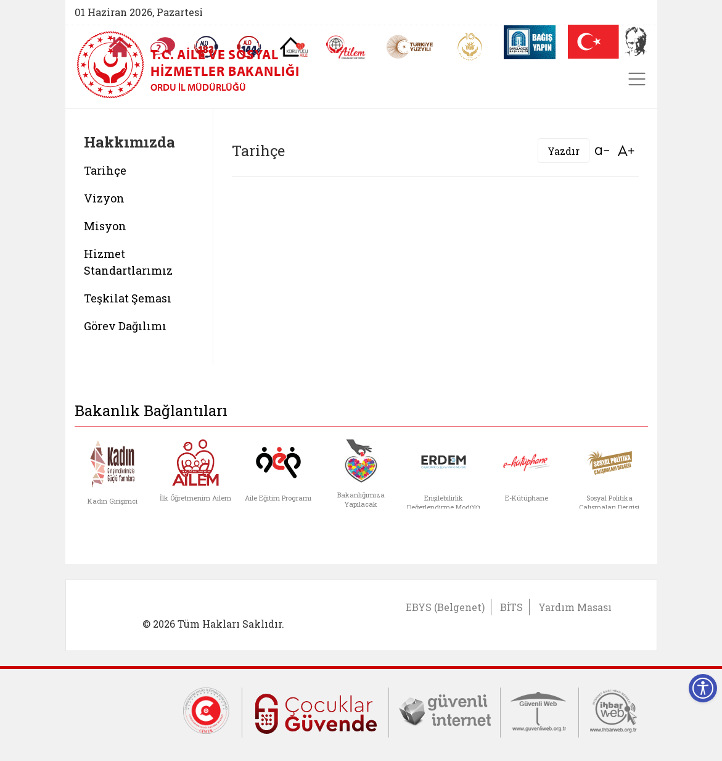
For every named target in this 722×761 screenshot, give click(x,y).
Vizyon (104, 198)
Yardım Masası (575, 607)
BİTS (511, 607)
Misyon (105, 225)
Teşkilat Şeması (127, 298)
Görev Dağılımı (125, 325)
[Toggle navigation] (637, 79)
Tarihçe (105, 170)
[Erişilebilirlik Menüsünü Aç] (703, 688)
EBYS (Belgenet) (445, 607)
